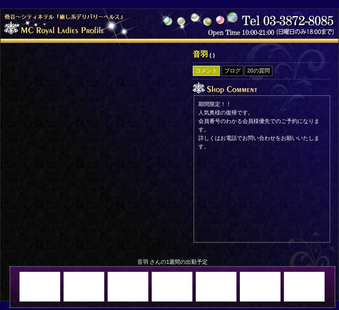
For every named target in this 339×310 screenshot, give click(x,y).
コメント (206, 70)
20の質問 (258, 70)
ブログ (232, 70)
